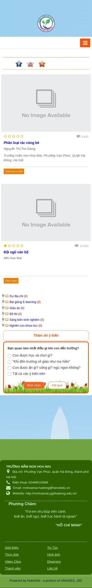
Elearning (54, 561)
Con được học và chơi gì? (30, 355)
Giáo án (17, 308)
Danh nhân (11, 280)
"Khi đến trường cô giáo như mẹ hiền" (39, 362)
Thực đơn (12, 554)
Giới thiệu (11, 548)
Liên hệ (52, 568)
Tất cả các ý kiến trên (26, 374)
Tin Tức (52, 548)
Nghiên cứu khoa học (26, 325)
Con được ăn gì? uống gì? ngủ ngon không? (44, 368)
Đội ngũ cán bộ (16, 252)
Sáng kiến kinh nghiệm (27, 320)
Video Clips (13, 561)
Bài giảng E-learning (25, 302)
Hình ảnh (53, 554)
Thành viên (13, 568)
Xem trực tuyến (14, 171)
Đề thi (16, 314)
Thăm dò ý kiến (45, 335)
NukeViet (33, 580)
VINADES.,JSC (71, 580)
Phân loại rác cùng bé (21, 143)
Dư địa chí (19, 296)
